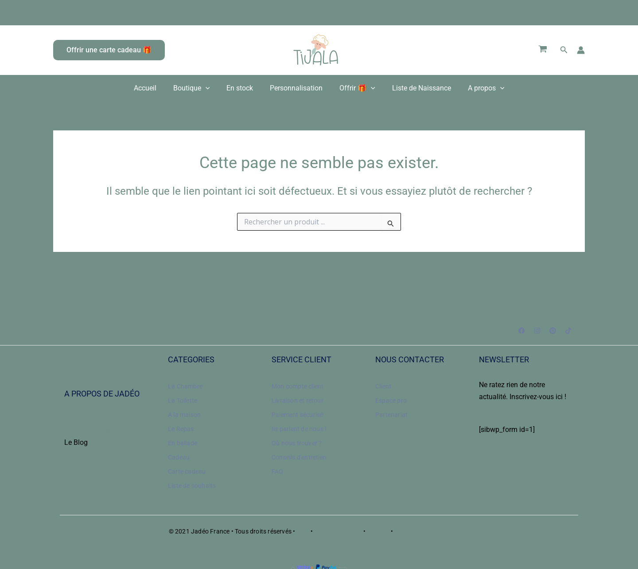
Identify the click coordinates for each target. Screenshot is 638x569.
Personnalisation (296, 88)
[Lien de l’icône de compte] (581, 50)
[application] (210, 88)
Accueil (153, 88)
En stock (242, 88)
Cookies (378, 531)
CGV (304, 531)
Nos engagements (92, 430)
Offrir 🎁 (355, 88)
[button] (109, 50)
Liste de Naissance (416, 88)
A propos (478, 88)
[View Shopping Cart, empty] (543, 50)
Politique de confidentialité (432, 531)
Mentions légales (338, 531)
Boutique (197, 88)
